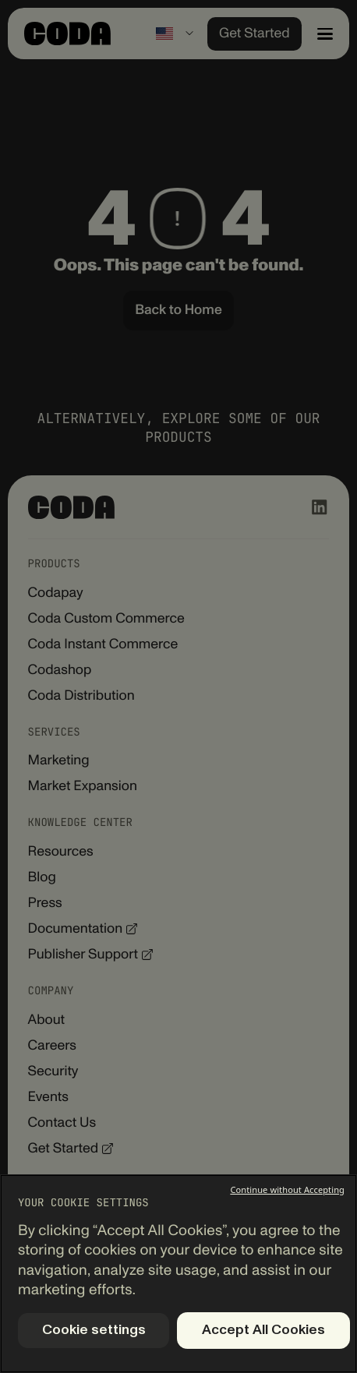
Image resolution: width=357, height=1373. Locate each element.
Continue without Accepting (287, 1189)
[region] (178, 1273)
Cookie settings (94, 1330)
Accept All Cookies (263, 1330)
